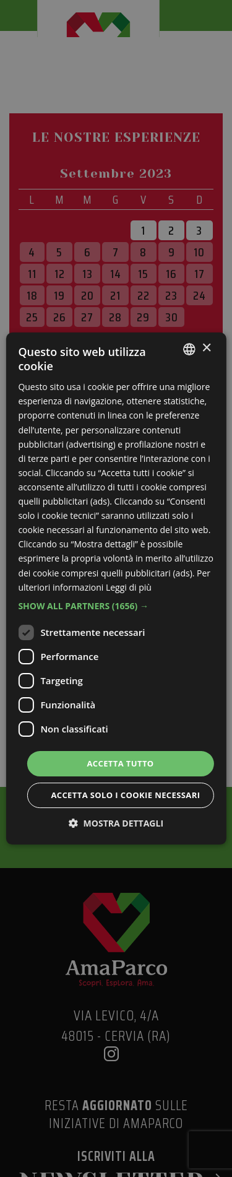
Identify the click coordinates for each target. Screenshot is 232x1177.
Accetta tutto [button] (120, 763)
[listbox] (189, 349)
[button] (115, 606)
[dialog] (116, 588)
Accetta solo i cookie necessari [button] (125, 795)
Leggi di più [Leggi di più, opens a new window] (129, 587)
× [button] (206, 348)
